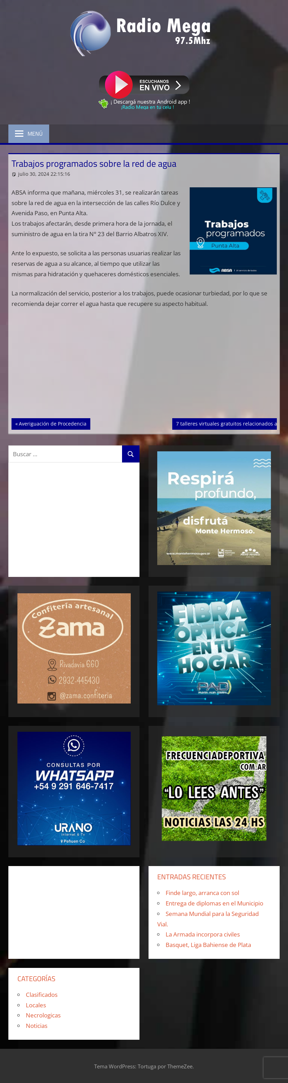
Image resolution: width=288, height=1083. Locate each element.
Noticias (36, 1026)
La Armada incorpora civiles (203, 934)
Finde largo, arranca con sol (202, 893)
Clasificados (42, 995)
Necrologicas (43, 1015)
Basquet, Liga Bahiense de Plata (208, 945)
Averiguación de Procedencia (52, 423)
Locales (36, 1005)
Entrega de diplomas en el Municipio (214, 903)
